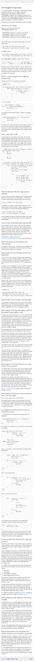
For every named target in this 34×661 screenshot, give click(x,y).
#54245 (23, 592)
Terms (16, 659)
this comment (6, 388)
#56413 (27, 594)
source (31, 659)
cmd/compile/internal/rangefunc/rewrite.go (11, 238)
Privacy (12, 659)
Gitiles (8, 659)
